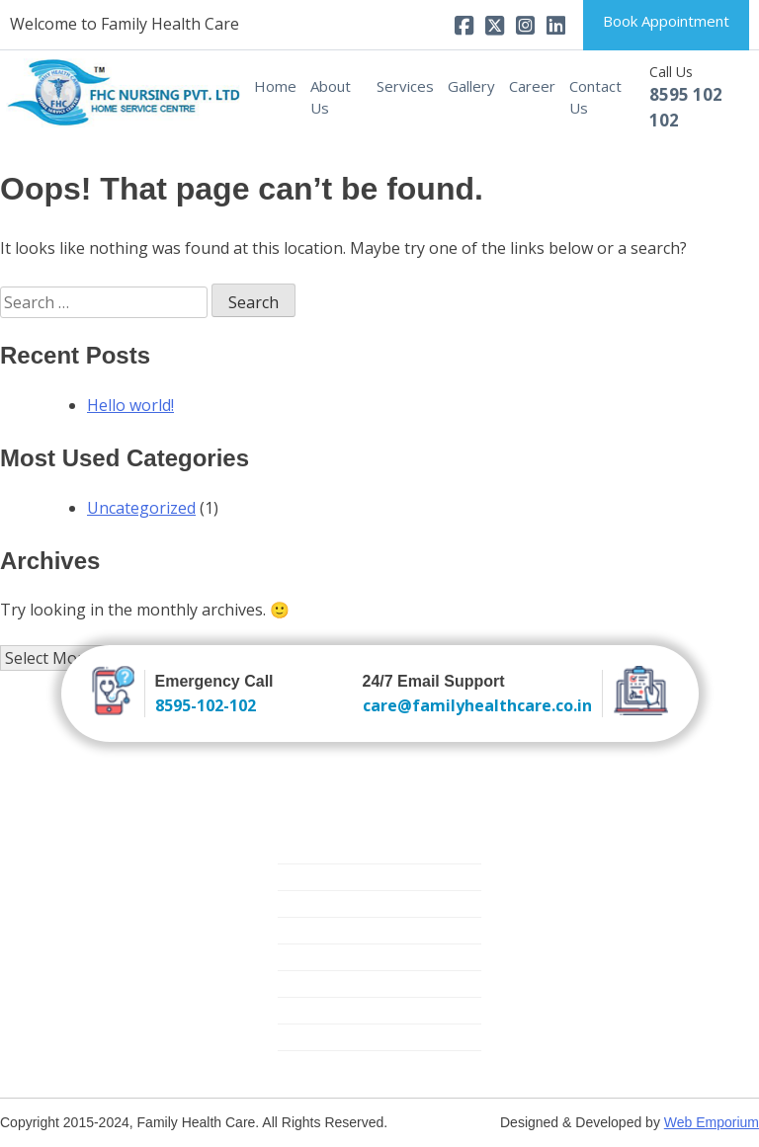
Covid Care (312, 1063)
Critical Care (316, 956)
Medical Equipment (338, 1010)
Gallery (471, 86)
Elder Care (310, 930)
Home (275, 86)
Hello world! (130, 405)
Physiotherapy (323, 1036)
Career (532, 86)
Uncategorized (141, 508)
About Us (330, 97)
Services (405, 86)
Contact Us (595, 97)
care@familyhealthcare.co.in (477, 705)
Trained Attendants (339, 876)
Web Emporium (711, 1122)
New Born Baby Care (345, 903)
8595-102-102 (205, 705)
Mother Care (318, 983)
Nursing (302, 850)
